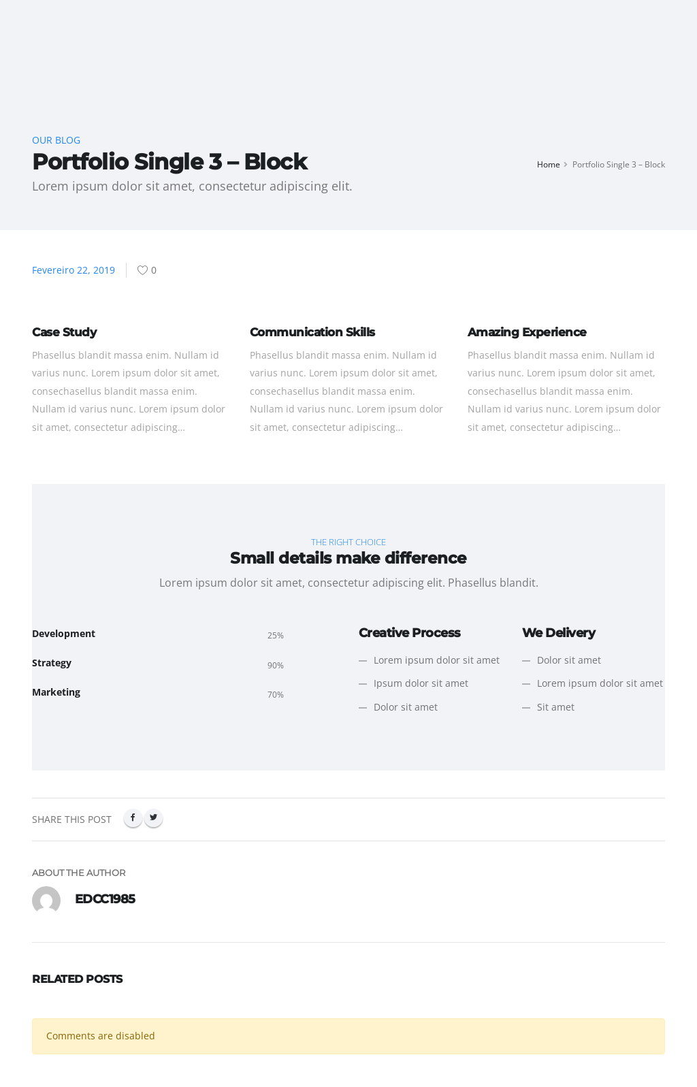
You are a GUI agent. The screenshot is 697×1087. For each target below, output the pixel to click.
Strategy (51, 662)
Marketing (56, 691)
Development (63, 633)
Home (548, 164)
